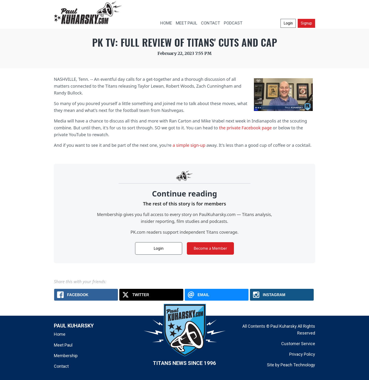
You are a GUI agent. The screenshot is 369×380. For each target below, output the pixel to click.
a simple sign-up (189, 145)
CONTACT (210, 22)
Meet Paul (63, 345)
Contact (61, 366)
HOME (166, 22)
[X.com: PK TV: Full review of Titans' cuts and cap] (151, 295)
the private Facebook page (245, 128)
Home (59, 334)
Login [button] (288, 23)
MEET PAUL (186, 22)
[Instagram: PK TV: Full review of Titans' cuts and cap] (282, 295)
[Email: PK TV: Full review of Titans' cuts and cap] (217, 295)
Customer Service (298, 343)
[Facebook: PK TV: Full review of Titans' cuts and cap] (86, 295)
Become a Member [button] (210, 248)
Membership (66, 355)
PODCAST (233, 22)
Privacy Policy (302, 354)
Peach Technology (298, 364)
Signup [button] (306, 23)
